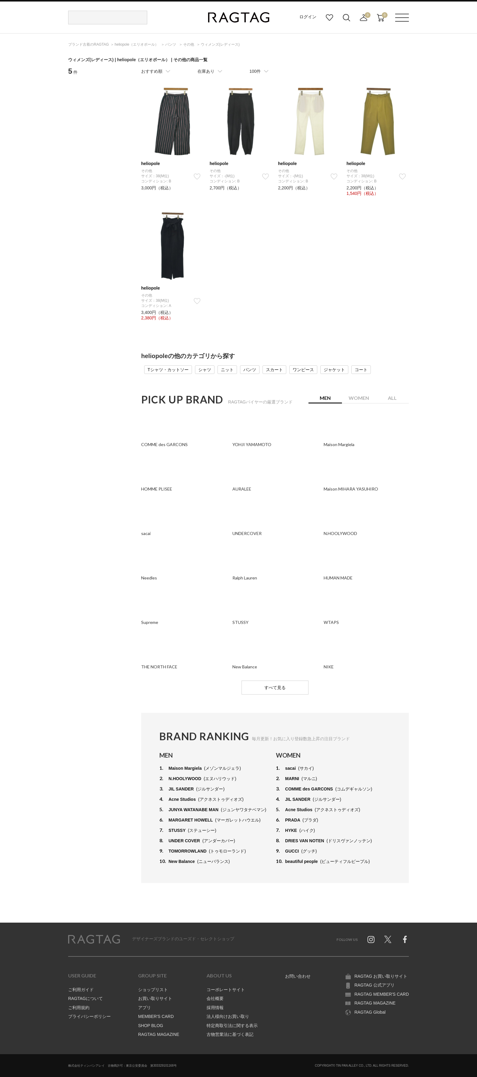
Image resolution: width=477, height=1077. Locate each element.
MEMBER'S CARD (156, 1016)
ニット (227, 369)
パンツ (249, 369)
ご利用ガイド (81, 989)
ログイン (307, 16)
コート (361, 369)
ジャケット (334, 369)
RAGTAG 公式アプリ (374, 985)
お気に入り (329, 18)
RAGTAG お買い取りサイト (380, 976)
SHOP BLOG (150, 1025)
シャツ (204, 369)
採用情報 (215, 1007)
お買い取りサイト (155, 998)
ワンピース (303, 369)
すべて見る (275, 687)
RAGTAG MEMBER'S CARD (381, 994)
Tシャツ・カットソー (168, 369)
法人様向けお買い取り (228, 1016)
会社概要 (215, 998)
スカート (274, 369)
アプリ (144, 1007)
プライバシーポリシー (89, 1016)
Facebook (405, 939)
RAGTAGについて (85, 998)
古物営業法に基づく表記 (230, 1034)
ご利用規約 (78, 1007)
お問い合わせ (298, 976)
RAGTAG (94, 939)
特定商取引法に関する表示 (232, 1025)
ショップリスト (153, 989)
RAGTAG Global (369, 1012)
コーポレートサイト (226, 989)
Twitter (388, 939)
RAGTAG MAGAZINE (158, 1034)
